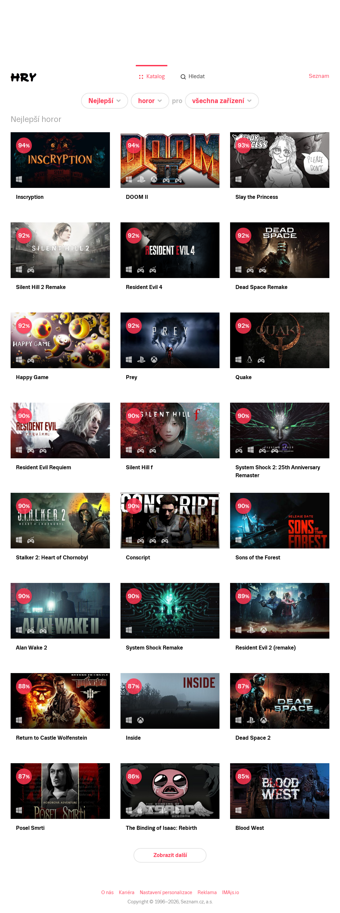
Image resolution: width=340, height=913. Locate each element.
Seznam (319, 76)
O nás (109, 892)
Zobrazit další (170, 855)
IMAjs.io (229, 892)
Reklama (206, 892)
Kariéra (128, 892)
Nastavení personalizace (166, 892)
